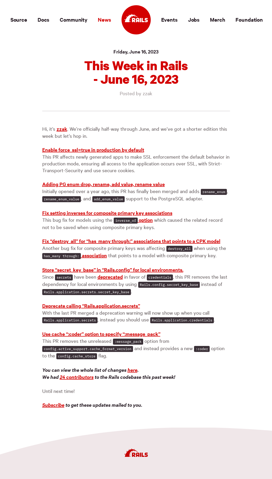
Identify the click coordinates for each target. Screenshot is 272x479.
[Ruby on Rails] (136, 19)
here (132, 370)
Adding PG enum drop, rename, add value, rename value (103, 184)
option (133, 220)
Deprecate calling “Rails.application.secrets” (91, 305)
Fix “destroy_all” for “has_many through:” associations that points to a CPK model (131, 241)
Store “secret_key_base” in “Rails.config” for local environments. (112, 269)
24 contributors (77, 377)
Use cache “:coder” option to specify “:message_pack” (101, 334)
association (74, 255)
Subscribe (53, 405)
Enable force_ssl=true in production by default (93, 149)
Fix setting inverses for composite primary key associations (107, 212)
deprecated (110, 276)
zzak (62, 128)
